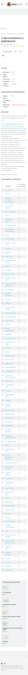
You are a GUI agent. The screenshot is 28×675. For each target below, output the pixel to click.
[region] (14, 22)
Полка (7, 531)
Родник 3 (8, 266)
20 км (5, 643)
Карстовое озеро (10, 274)
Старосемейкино (18, 128)
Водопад (7, 252)
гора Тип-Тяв (8, 321)
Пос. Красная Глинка (10, 441)
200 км (6, 618)
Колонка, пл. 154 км (10, 338)
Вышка (7, 445)
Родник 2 (8, 562)
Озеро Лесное (9, 381)
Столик (7, 498)
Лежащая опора (9, 371)
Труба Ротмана (9, 570)
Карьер (7, 194)
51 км (5, 631)
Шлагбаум (8, 391)
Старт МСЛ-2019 (10, 488)
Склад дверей (9, 426)
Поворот (7, 517)
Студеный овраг (9, 510)
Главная (3, 34)
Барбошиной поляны (11, 124)
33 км (5, 594)
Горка (6, 235)
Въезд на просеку (10, 356)
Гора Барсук (8, 270)
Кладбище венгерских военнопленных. (9, 200)
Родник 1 (8, 299)
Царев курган (9, 502)
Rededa (15, 174)
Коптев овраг (9, 422)
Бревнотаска (8, 256)
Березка (7, 352)
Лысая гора (8, 249)
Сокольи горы (9, 478)
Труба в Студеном (10, 506)
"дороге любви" (5, 126)
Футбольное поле (10, 418)
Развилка (7, 303)
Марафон (13, 118)
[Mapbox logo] (3, 28)
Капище (7, 348)
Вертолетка (8, 334)
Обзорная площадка (10, 463)
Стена (7, 215)
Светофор (8, 400)
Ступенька (8, 513)
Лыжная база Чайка (10, 225)
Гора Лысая (8, 190)
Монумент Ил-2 (9, 359)
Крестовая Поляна (10, 521)
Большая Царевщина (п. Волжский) (9, 457)
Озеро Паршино (9, 289)
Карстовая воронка (10, 212)
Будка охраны (9, 363)
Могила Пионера (10, 239)
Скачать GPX (7, 52)
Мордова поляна (9, 414)
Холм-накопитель (10, 410)
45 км (5, 606)
